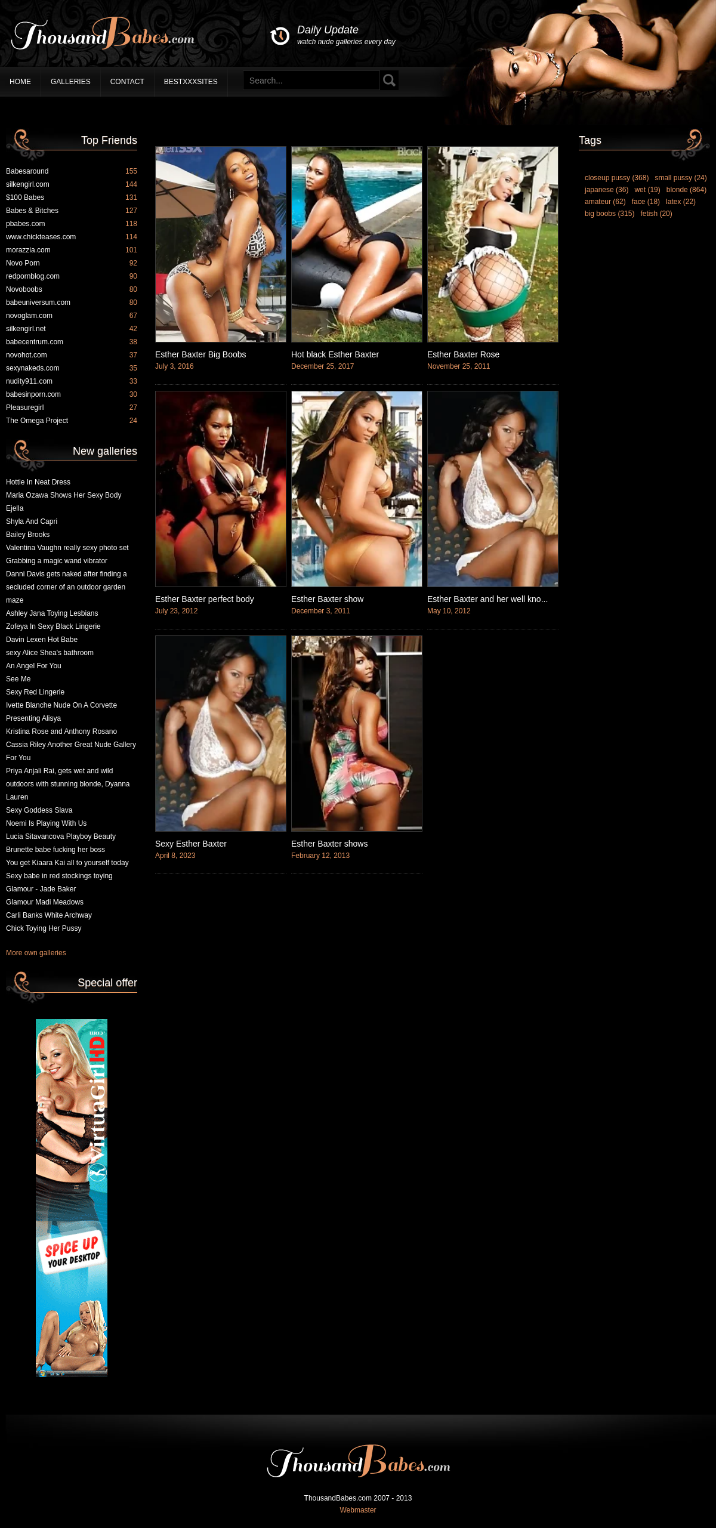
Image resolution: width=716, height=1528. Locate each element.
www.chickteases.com (71, 236)
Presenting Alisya (33, 718)
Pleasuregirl (71, 407)
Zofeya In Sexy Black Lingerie (53, 626)
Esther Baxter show (327, 599)
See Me (18, 679)
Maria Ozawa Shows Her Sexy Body (63, 495)
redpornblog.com (71, 276)
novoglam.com (71, 315)
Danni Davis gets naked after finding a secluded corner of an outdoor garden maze (66, 587)
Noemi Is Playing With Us (46, 823)
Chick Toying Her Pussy (44, 928)
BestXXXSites (191, 82)
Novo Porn (71, 263)
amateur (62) (605, 201)
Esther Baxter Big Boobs (200, 354)
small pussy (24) (680, 178)
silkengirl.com (71, 184)
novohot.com (71, 355)
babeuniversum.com (71, 302)
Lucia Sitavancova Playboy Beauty (61, 836)
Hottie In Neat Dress (38, 482)
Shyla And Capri (31, 521)
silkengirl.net (71, 328)
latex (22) (681, 201)
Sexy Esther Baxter (191, 843)
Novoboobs (71, 289)
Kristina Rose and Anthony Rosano (61, 731)
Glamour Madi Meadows (45, 902)
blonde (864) (686, 190)
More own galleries (36, 953)
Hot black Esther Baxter (335, 354)
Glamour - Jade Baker (41, 889)
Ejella (14, 508)
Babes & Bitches (71, 210)
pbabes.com (71, 223)
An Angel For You (33, 666)
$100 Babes (71, 197)
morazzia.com (71, 250)
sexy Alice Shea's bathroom (50, 653)
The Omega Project (71, 420)
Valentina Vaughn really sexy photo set (67, 548)
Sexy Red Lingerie (35, 692)
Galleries (71, 82)
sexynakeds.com (71, 368)
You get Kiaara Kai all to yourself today (67, 863)
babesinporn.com (71, 394)
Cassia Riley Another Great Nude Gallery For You (71, 751)
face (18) (646, 201)
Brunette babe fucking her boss (55, 849)
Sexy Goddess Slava (39, 810)
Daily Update (346, 36)
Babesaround (71, 171)
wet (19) (647, 190)
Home (20, 82)
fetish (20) (656, 213)
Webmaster (358, 1510)
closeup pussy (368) (617, 178)
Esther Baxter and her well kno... (487, 599)
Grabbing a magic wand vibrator (56, 561)
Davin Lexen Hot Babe (42, 639)
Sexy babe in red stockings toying (59, 876)
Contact (127, 82)
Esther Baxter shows (329, 843)
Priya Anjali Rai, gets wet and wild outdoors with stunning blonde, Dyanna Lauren (67, 784)
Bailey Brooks (28, 534)
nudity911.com (71, 381)
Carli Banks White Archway (49, 915)
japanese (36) (606, 190)
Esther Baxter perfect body (204, 599)
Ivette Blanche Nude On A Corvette (61, 705)
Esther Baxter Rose (463, 354)
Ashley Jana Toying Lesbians (52, 613)
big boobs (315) (609, 213)
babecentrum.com (71, 341)
